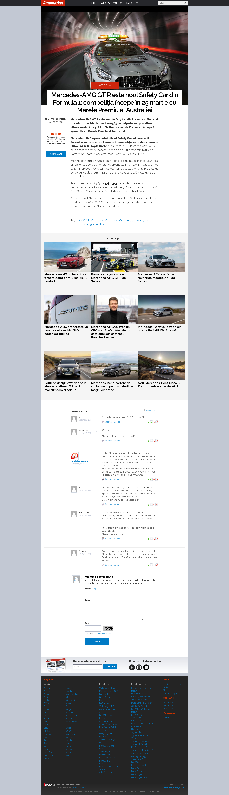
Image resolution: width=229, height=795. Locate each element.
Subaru (69, 737)
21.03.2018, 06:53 (85, 554)
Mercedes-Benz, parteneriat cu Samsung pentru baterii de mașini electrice (112, 386)
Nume (88, 588)
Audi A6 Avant (105, 721)
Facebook (132, 667)
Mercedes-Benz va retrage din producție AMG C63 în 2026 (160, 328)
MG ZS (102, 743)
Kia (45, 746)
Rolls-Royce (71, 722)
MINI (68, 697)
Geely (46, 728)
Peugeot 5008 (105, 733)
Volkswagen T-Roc (107, 706)
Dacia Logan (136, 774)
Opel (68, 706)
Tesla (68, 743)
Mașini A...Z (71, 755)
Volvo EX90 (104, 751)
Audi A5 (102, 730)
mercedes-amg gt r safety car (89, 224)
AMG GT (84, 220)
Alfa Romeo (49, 691)
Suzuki (69, 740)
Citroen (47, 706)
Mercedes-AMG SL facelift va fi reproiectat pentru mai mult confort (65, 278)
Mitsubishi (70, 700)
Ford (46, 725)
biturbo (83, 176)
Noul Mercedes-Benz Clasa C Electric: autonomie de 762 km (160, 384)
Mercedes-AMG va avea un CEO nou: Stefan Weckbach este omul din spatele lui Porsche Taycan (110, 332)
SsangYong (71, 734)
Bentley (47, 700)
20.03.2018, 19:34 (85, 515)
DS (45, 715)
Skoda (68, 728)
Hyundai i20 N (137, 729)
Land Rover (49, 752)
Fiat (45, 722)
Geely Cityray (105, 697)
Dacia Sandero (137, 771)
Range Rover (71, 715)
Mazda (69, 691)
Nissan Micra (137, 720)
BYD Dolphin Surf (107, 758)
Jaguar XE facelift (139, 744)
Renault (69, 718)
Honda (47, 731)
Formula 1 (167, 717)
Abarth (47, 688)
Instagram (139, 667)
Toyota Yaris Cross (139, 700)
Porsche (69, 712)
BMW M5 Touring (107, 715)
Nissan (69, 703)
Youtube (146, 667)
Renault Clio (104, 700)
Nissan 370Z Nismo (140, 697)
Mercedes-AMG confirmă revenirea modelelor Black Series (157, 278)
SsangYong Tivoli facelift (142, 750)
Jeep (46, 743)
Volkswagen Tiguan (108, 688)
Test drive (167, 690)
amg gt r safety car (137, 220)
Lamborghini (49, 749)
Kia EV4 (102, 718)
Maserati (69, 688)
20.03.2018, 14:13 (85, 420)
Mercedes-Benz (73, 694)
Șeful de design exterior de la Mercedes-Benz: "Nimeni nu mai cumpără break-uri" (65, 386)
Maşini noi (49, 679)
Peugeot (69, 709)
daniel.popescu (79, 461)
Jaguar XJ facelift (139, 706)
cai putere (111, 183)
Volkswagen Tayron (108, 739)
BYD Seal (103, 694)
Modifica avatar (76, 579)
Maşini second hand (172, 684)
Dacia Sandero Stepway (141, 703)
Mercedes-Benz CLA (108, 691)
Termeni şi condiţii (80, 787)
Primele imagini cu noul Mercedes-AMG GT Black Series (109, 278)
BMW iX (135, 762)
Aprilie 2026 (168, 702)
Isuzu (46, 737)
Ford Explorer (137, 693)
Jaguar (47, 740)
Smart (68, 731)
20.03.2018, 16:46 (78, 464)
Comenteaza (151, 410)
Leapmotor (48, 755)
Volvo (68, 752)
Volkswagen (71, 749)
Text (87, 600)
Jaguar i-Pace (137, 732)
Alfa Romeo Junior (107, 772)
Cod (87, 623)
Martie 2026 (168, 705)
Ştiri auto (167, 687)
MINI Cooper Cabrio (108, 727)
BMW (46, 703)
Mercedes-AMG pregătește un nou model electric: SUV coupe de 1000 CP (66, 330)
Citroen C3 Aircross (108, 724)
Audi (46, 697)
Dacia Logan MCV (139, 777)
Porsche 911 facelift (107, 755)
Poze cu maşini (170, 693)
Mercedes (97, 220)
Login (137, 3)
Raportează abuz (112, 422)
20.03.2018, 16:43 (85, 433)
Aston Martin (49, 694)
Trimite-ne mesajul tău (172, 787)
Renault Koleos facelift (141, 765)
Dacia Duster (137, 768)
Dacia (46, 712)
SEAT (68, 725)
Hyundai (47, 734)
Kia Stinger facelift (139, 747)
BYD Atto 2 (104, 703)
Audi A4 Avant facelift (141, 753)
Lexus (46, 758)
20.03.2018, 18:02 (85, 490)
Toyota (68, 746)
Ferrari (47, 718)
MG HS (102, 736)
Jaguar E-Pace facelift (141, 741)
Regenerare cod (104, 633)
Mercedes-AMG (114, 220)
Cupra (46, 709)
